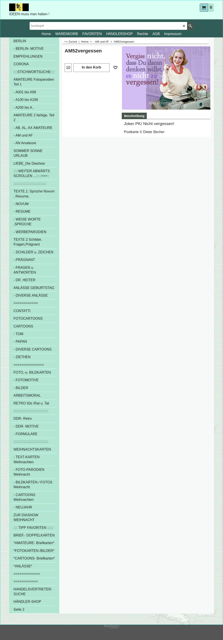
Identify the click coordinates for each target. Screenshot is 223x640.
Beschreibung (134, 116)
